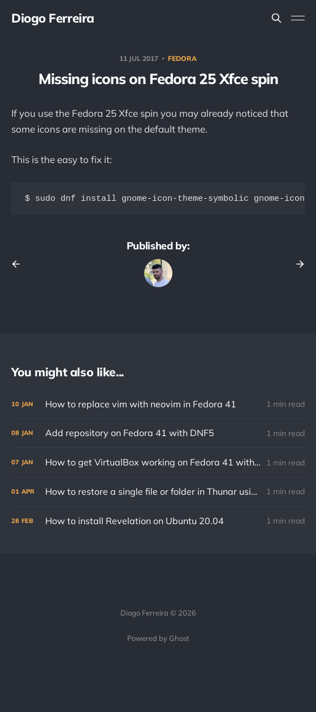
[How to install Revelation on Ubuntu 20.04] (158, 522)
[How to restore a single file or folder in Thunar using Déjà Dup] (158, 492)
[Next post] (296, 265)
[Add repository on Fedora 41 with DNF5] (158, 434)
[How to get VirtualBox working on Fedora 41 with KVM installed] (158, 463)
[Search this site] (276, 18)
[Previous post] (19, 265)
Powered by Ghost (158, 638)
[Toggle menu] (297, 18)
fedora (182, 58)
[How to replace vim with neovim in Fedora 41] (158, 405)
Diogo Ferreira (52, 18)
